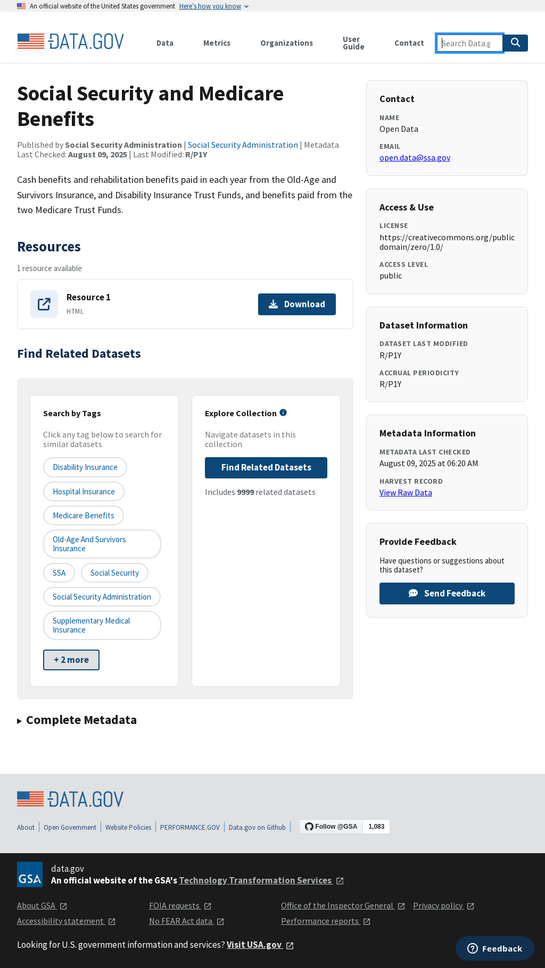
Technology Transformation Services (261, 880)
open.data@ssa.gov (414, 157)
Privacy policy (444, 905)
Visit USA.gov (260, 944)
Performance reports (326, 920)
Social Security (114, 573)
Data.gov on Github (257, 827)
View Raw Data (405, 492)
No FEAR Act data (187, 920)
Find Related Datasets (266, 467)
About (26, 827)
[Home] (70, 41)
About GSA (42, 905)
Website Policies (128, 827)
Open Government (70, 827)
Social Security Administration (243, 144)
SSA (59, 573)
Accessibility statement (66, 920)
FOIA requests (180, 905)
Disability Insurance (85, 467)
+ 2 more (71, 660)
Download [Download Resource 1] (297, 304)
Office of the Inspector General (343, 905)
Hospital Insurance (84, 491)
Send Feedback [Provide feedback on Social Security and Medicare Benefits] (447, 593)
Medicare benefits (83, 515)
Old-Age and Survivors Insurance (89, 543)
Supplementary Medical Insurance (91, 625)
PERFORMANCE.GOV (190, 827)
